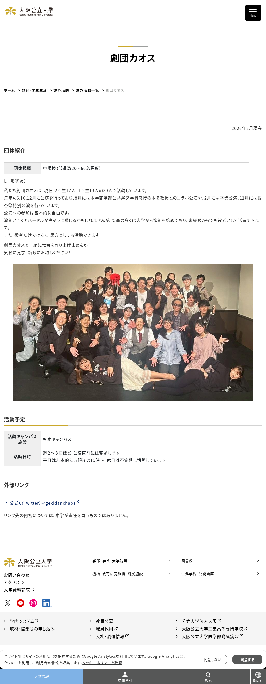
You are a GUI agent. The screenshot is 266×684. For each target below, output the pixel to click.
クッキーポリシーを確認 (102, 662)
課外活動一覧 (87, 90)
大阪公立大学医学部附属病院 (210, 636)
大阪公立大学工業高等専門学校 (212, 628)
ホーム (9, 90)
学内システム (22, 621)
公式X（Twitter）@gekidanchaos (42, 503)
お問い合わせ (16, 575)
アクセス (12, 582)
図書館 (187, 560)
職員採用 (104, 628)
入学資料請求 (17, 589)
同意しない (212, 659)
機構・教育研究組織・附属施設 (117, 573)
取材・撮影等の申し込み (32, 628)
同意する (247, 659)
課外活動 (61, 90)
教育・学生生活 (34, 90)
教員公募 (104, 621)
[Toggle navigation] (253, 13)
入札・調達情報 (110, 636)
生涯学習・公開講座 (197, 573)
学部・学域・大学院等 (110, 560)
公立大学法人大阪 (199, 621)
